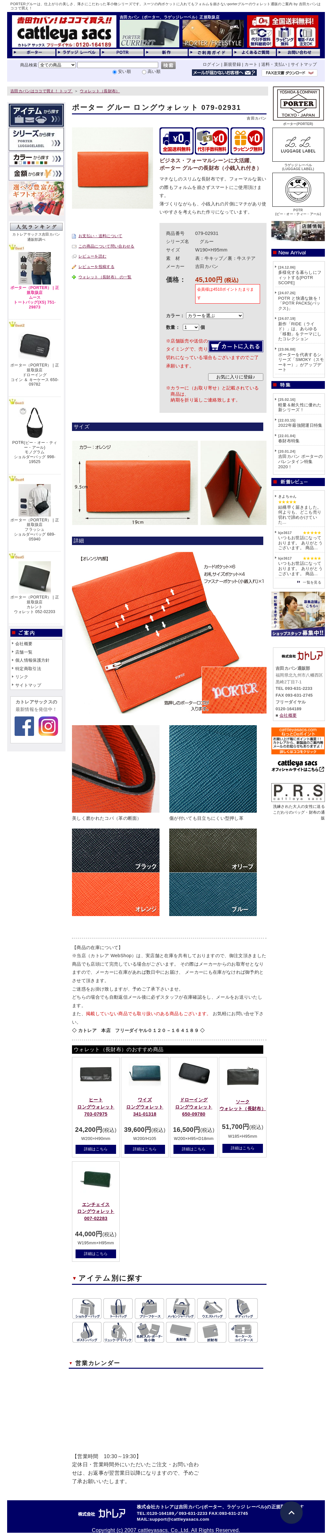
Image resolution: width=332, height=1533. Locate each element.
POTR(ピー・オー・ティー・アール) (298, 210)
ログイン (211, 64)
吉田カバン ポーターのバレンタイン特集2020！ (300, 461)
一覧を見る (312, 582)
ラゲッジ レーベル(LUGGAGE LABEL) (298, 165)
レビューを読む (92, 256)
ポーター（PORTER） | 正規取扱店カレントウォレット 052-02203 (34, 604)
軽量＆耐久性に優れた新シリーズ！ (299, 407)
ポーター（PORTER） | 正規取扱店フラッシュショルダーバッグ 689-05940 (34, 529)
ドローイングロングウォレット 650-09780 (193, 1106)
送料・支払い (274, 64)
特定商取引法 (28, 668)
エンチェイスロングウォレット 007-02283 (95, 1211)
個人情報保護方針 (32, 660)
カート (250, 64)
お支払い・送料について (100, 236)
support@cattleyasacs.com (179, 1519)
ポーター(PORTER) (298, 122)
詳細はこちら (96, 1149)
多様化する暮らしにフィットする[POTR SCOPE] (299, 277)
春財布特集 (289, 440)
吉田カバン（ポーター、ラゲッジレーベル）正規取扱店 (169, 17)
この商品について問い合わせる (106, 246)
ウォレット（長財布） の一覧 (105, 277)
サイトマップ (304, 64)
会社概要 (23, 643)
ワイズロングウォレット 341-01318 (144, 1106)
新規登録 (232, 64)
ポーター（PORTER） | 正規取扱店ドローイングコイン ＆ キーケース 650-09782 (34, 375)
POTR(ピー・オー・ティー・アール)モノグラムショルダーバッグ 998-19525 (34, 452)
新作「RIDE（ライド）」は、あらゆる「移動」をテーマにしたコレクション (299, 331)
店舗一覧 (23, 652)
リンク (21, 676)
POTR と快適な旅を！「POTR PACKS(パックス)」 (300, 303)
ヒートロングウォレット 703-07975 (95, 1106)
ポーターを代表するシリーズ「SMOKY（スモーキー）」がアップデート (301, 362)
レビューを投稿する (96, 266)
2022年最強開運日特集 (300, 425)
